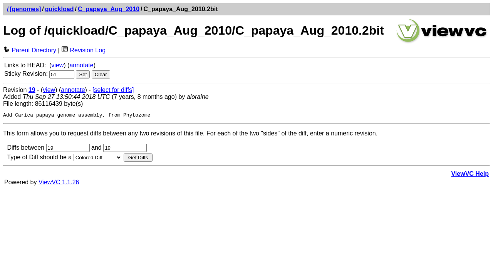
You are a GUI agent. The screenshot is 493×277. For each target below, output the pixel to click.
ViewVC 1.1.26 (59, 183)
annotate (81, 65)
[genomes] (25, 9)
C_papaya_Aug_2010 (108, 9)
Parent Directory (29, 50)
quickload (59, 9)
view (57, 65)
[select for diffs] (113, 90)
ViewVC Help (470, 175)
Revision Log (83, 50)
